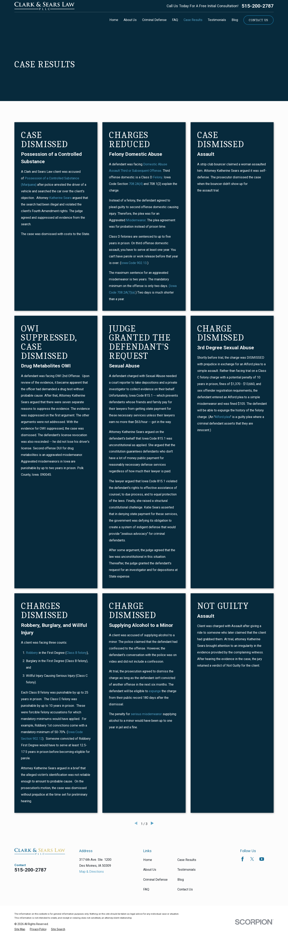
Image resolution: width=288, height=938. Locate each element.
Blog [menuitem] (235, 20)
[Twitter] (252, 859)
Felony (157, 177)
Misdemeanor (135, 220)
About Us (149, 869)
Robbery (32, 653)
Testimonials (186, 869)
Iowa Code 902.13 (134, 263)
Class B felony (76, 653)
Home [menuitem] (113, 20)
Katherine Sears (60, 198)
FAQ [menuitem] (175, 20)
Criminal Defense (155, 879)
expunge (155, 691)
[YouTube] (261, 859)
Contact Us (258, 20)
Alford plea (222, 417)
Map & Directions (91, 871)
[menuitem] (19, 929)
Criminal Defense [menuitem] (154, 20)
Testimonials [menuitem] (217, 20)
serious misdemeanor (146, 714)
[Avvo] (271, 859)
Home (147, 860)
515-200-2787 (258, 6)
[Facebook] (242, 859)
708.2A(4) (136, 184)
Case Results (186, 860)
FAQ (146, 889)
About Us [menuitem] (130, 20)
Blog (180, 879)
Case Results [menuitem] (193, 20)
